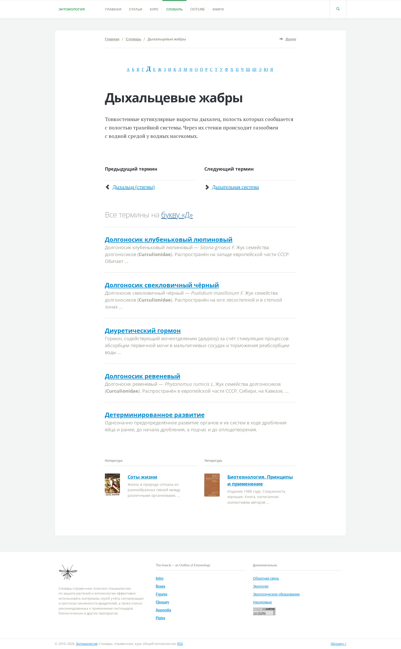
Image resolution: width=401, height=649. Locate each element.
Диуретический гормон (143, 330)
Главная (113, 9)
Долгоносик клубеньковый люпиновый (168, 239)
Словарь (174, 9)
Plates (160, 618)
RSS (180, 643)
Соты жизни (142, 477)
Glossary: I (338, 643)
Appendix (163, 610)
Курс (154, 9)
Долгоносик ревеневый (142, 376)
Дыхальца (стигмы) (134, 187)
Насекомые (262, 602)
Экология (260, 586)
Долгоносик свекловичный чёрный (162, 285)
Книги (218, 9)
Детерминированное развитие (155, 414)
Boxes (160, 586)
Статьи (135, 9)
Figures (161, 594)
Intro (159, 578)
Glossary (162, 602)
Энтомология (72, 9)
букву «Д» (177, 214)
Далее (290, 39)
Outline (197, 9)
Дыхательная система (235, 187)
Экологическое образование (276, 594)
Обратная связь (266, 578)
